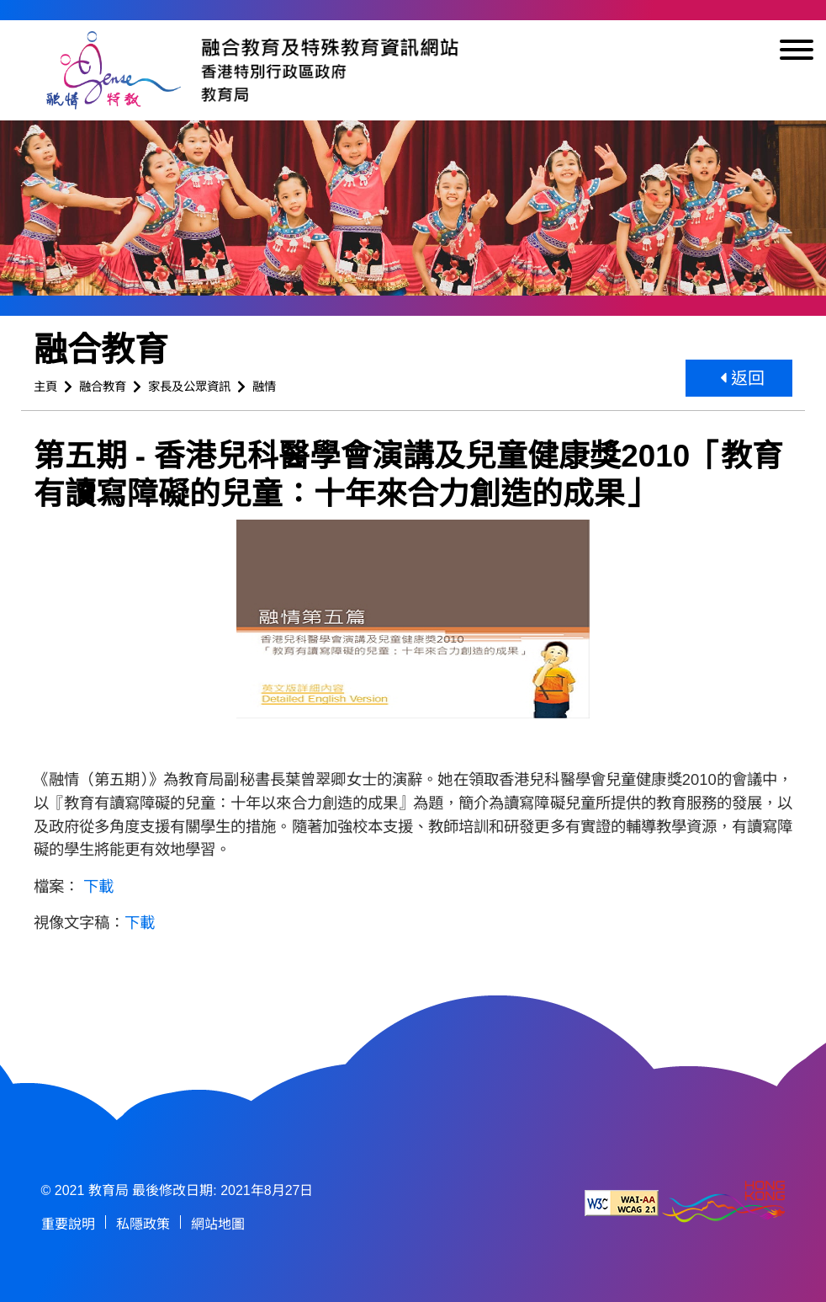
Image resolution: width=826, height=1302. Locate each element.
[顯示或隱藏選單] (796, 52)
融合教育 (102, 386)
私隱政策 (143, 1224)
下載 (98, 886)
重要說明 (68, 1224)
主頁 (45, 386)
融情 (264, 386)
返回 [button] (742, 378)
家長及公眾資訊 (189, 386)
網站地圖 (218, 1224)
